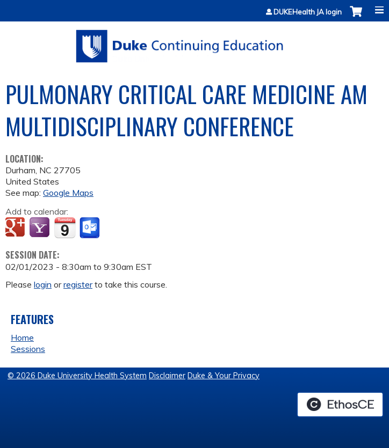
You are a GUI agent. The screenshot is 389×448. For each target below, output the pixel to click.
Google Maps (68, 192)
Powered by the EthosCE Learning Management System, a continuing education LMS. (340, 404)
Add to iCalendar (65, 227)
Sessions (28, 348)
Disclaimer (167, 375)
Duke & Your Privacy (224, 375)
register (77, 284)
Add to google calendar (16, 228)
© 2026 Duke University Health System (77, 375)
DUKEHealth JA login (307, 12)
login (43, 284)
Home (22, 337)
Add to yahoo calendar (41, 228)
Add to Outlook (91, 228)
